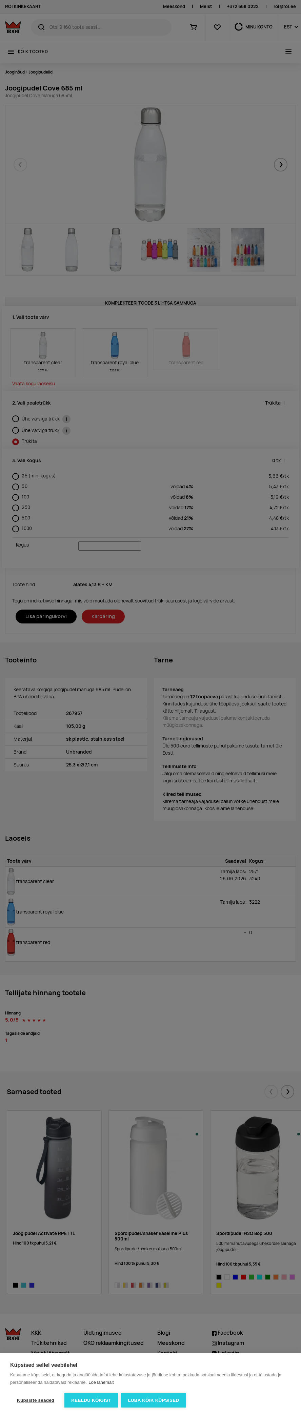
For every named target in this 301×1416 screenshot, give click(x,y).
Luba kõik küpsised (153, 1400)
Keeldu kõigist (91, 1400)
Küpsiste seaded (35, 1400)
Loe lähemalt (101, 1382)
